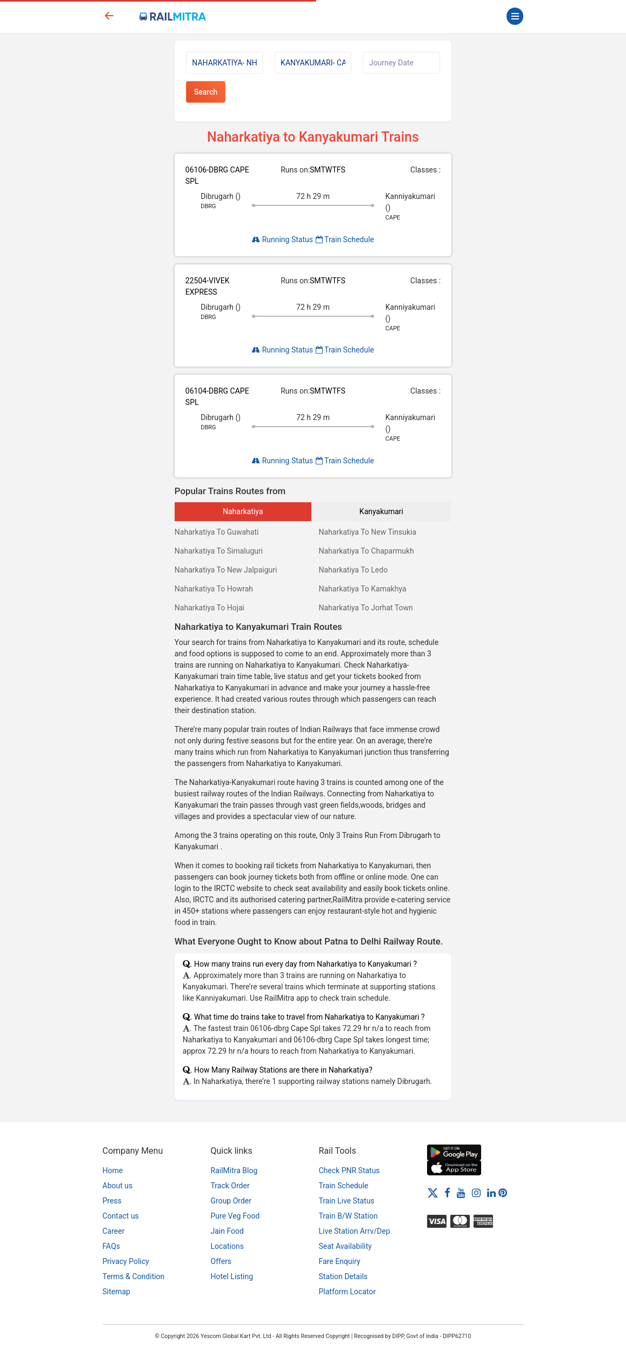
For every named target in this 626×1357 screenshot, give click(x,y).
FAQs (112, 1246)
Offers (221, 1261)
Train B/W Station (348, 1216)
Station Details (343, 1276)
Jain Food (227, 1231)
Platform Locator (347, 1291)
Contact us (121, 1216)
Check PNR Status (349, 1170)
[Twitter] (432, 1192)
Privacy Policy (126, 1261)
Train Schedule (345, 239)
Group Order (231, 1200)
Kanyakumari (381, 511)
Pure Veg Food (235, 1216)
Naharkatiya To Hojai (209, 607)
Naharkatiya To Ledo (353, 570)
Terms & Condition (134, 1276)
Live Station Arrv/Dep (354, 1231)
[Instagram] (476, 1192)
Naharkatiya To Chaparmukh (366, 551)
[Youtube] (461, 1192)
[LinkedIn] (491, 1192)
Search (205, 92)
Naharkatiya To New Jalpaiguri (226, 570)
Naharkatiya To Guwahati (217, 532)
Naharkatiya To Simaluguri (219, 551)
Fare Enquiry (340, 1261)
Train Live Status (347, 1200)
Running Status (282, 239)
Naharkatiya (243, 511)
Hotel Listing (232, 1276)
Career (114, 1231)
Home (113, 1170)
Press (112, 1200)
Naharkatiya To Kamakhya (362, 588)
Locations (227, 1246)
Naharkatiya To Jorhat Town (365, 607)
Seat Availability (345, 1246)
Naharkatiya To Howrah (214, 588)
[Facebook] (447, 1192)
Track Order (230, 1185)
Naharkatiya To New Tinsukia (367, 532)
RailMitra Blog (234, 1170)
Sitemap (116, 1291)
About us (118, 1185)
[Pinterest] (502, 1192)
